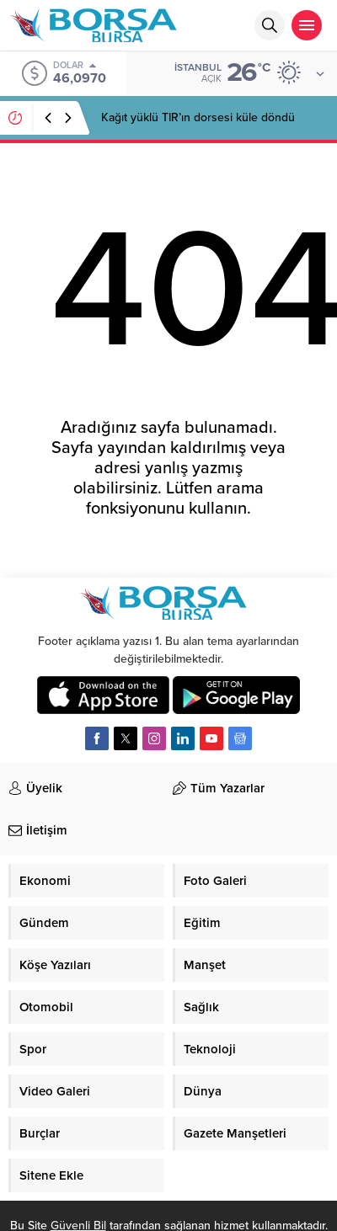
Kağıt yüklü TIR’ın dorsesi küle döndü (198, 117)
